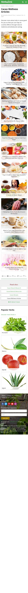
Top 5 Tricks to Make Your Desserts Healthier (14, 175)
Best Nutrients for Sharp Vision (14, 121)
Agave (4, 388)
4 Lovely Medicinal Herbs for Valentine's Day (14, 268)
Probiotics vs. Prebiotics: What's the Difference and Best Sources (14, 157)
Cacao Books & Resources (14, 291)
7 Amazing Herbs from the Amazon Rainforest (14, 212)
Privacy (17, 395)
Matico (4, 351)
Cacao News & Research (14, 288)
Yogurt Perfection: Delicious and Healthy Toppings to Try (14, 83)
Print (5, 276)
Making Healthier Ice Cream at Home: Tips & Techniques (14, 101)
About (3, 395)
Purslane (5, 332)
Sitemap (13, 398)
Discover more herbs (8, 315)
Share (14, 276)
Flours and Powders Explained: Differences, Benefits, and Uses (14, 64)
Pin (25, 276)
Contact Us (10, 395)
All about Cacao (15, 302)
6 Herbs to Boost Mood (14, 195)
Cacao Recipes (14, 295)
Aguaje (4, 370)
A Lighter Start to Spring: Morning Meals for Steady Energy (14, 46)
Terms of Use (5, 398)
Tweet (20, 276)
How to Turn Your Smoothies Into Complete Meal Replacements (14, 231)
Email (10, 276)
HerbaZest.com (13, 421)
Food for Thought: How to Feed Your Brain (14, 138)
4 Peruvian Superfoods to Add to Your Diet (14, 249)
